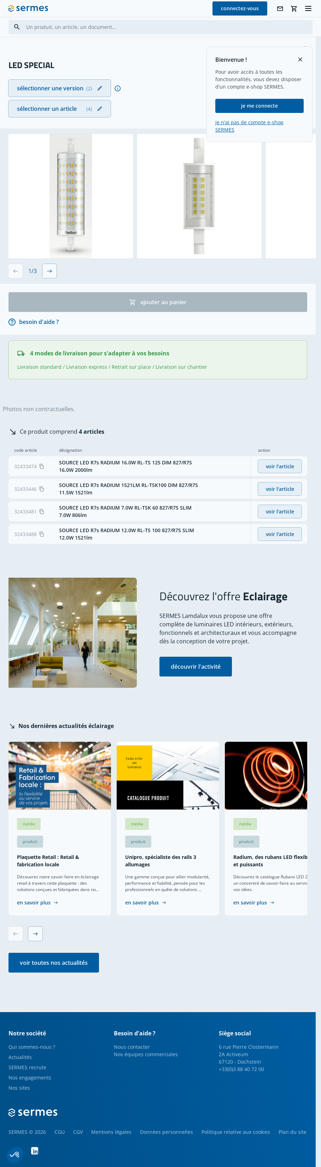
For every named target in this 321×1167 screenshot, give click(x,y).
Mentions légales (111, 1132)
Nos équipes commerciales (146, 1054)
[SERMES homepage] (28, 8)
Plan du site (293, 1132)
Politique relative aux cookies (236, 1132)
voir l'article (280, 466)
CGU (59, 1132)
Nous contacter (132, 1046)
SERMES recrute (27, 1067)
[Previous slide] (15, 271)
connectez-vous (240, 8)
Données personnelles (166, 1132)
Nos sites (19, 1087)
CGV (78, 1132)
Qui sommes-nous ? (31, 1046)
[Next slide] (49, 271)
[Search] (17, 27)
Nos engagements (29, 1077)
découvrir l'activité (196, 666)
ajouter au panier (158, 302)
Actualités (20, 1057)
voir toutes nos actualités (54, 963)
